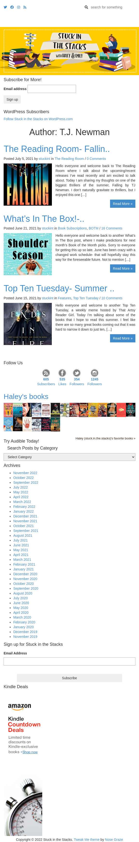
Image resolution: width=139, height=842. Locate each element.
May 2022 (20, 492)
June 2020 (21, 603)
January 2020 (23, 627)
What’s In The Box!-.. (44, 219)
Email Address (15, 653)
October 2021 (23, 526)
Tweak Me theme (87, 840)
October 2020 (23, 584)
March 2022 (22, 502)
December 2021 (25, 516)
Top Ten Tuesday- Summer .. (59, 288)
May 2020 (20, 608)
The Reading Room (69, 159)
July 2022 (20, 487)
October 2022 (23, 478)
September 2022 (25, 482)
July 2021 (20, 540)
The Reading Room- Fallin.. (57, 149)
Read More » (122, 204)
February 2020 (24, 622)
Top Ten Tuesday (86, 298)
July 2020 (20, 598)
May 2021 (20, 550)
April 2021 (20, 555)
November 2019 (25, 637)
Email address (15, 89)
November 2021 (25, 521)
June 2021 (21, 545)
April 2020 (20, 612)
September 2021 (25, 531)
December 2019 (25, 632)
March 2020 (22, 617)
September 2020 (25, 588)
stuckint (44, 159)
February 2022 (24, 507)
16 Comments (111, 228)
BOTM (93, 228)
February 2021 (24, 564)
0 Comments (96, 159)
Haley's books (26, 396)
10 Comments (111, 298)
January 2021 (23, 569)
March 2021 (22, 559)
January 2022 (23, 511)
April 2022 (20, 497)
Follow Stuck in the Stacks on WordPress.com (38, 119)
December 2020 (25, 574)
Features (64, 298)
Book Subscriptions (72, 228)
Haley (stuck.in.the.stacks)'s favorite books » (105, 438)
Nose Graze (114, 840)
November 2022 (25, 473)
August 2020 (22, 593)
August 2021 (22, 535)
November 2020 (25, 579)
